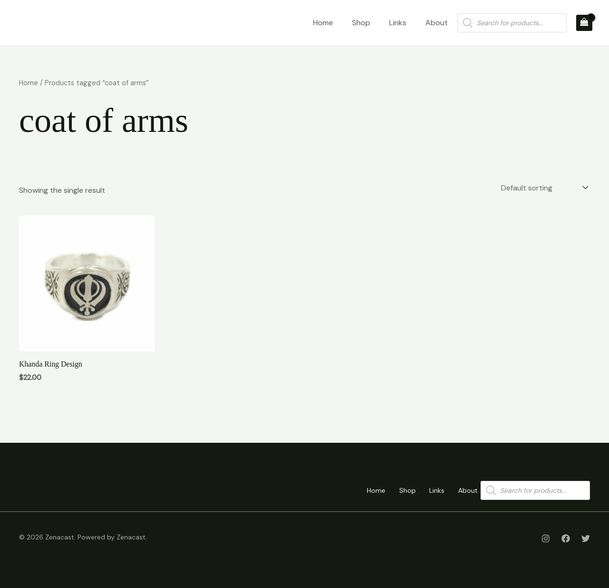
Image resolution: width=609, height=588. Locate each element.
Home (323, 23)
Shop (361, 23)
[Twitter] (585, 538)
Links (397, 23)
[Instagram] (545, 538)
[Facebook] (565, 538)
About (436, 23)
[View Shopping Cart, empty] (584, 23)
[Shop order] (543, 188)
